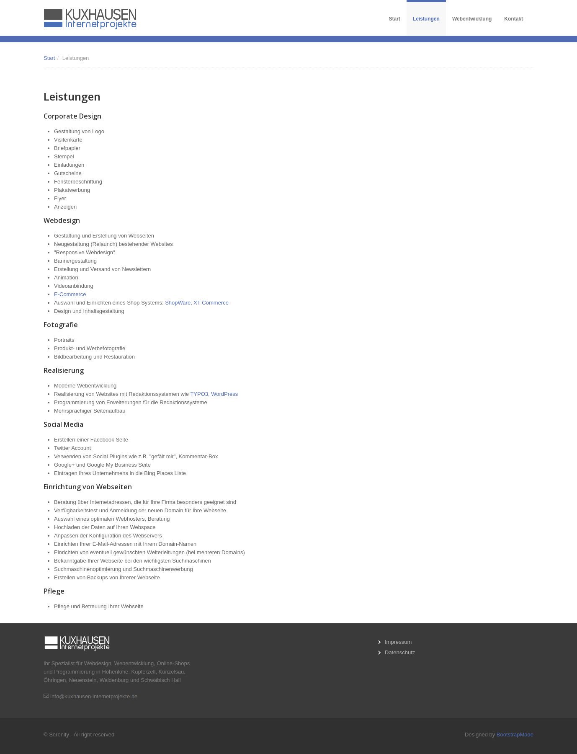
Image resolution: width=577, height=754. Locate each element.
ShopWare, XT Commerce (197, 303)
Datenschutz (400, 652)
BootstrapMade (515, 734)
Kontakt (513, 19)
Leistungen (426, 19)
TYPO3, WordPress (214, 394)
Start (394, 19)
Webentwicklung (472, 19)
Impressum (398, 642)
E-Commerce (70, 294)
